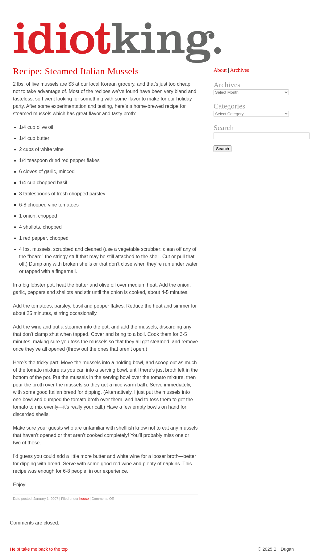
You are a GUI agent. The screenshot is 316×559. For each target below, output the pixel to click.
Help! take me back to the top (39, 549)
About (220, 70)
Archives (239, 70)
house (84, 498)
